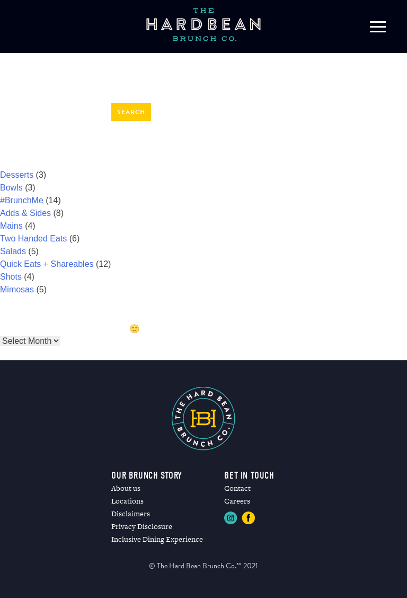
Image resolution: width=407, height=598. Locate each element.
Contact (237, 488)
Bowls (11, 187)
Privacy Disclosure (141, 526)
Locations (127, 501)
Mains (11, 225)
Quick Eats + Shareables (47, 263)
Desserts (16, 174)
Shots (11, 276)
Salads (13, 251)
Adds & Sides (25, 213)
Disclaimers (130, 513)
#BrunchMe (21, 200)
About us (125, 488)
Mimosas (17, 289)
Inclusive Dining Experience (157, 539)
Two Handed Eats (33, 238)
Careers (237, 501)
